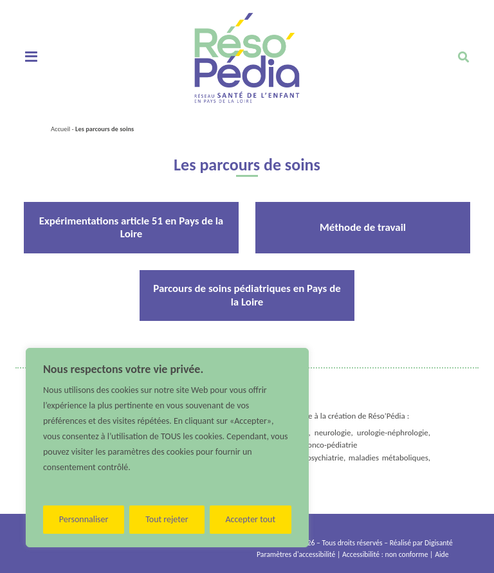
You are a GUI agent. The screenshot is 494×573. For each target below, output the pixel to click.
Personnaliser (84, 519)
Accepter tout (250, 519)
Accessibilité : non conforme (385, 554)
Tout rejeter (166, 519)
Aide (441, 554)
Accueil (60, 129)
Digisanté (439, 542)
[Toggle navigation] (31, 57)
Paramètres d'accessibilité (296, 554)
